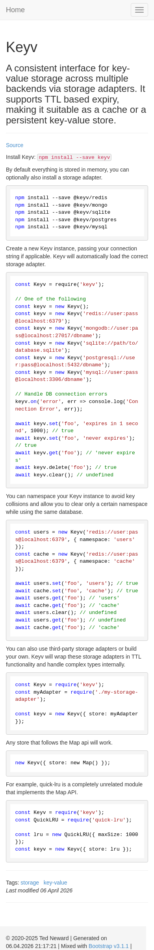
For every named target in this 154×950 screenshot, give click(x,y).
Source (14, 145)
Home (15, 10)
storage (29, 882)
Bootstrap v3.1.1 (109, 946)
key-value (55, 882)
